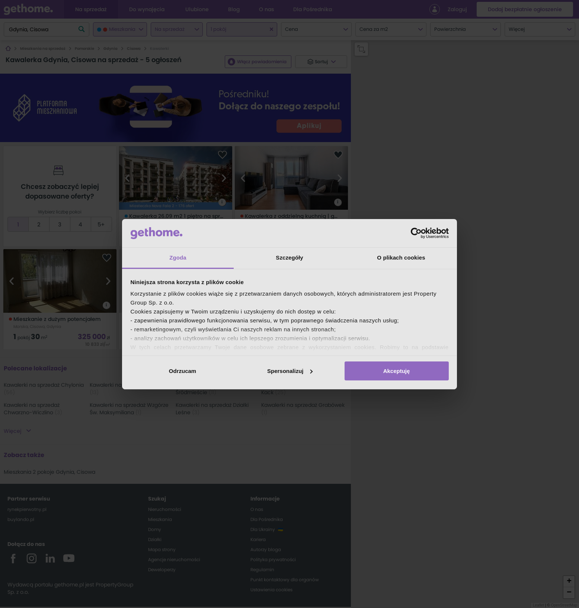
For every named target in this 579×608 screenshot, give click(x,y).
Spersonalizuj (290, 371)
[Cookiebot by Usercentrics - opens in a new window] (416, 233)
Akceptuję (396, 371)
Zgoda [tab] (177, 257)
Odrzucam (182, 371)
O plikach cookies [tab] (401, 257)
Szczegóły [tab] (289, 257)
